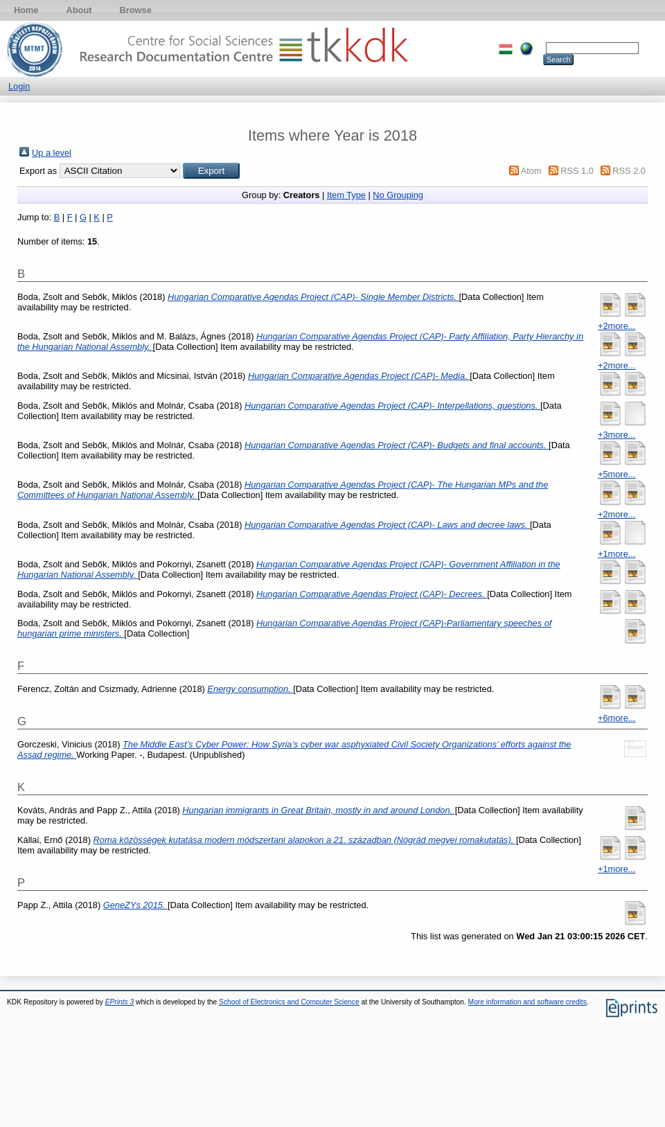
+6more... (616, 718)
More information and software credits (527, 1002)
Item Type (346, 195)
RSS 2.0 (629, 171)
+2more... (616, 326)
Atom (531, 171)
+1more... (616, 554)
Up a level (51, 153)
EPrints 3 (119, 1002)
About (79, 10)
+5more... (616, 474)
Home (26, 10)
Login (19, 86)
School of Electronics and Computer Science (289, 1002)
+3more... (616, 434)
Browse (136, 10)
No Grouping (398, 195)
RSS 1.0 (577, 171)
